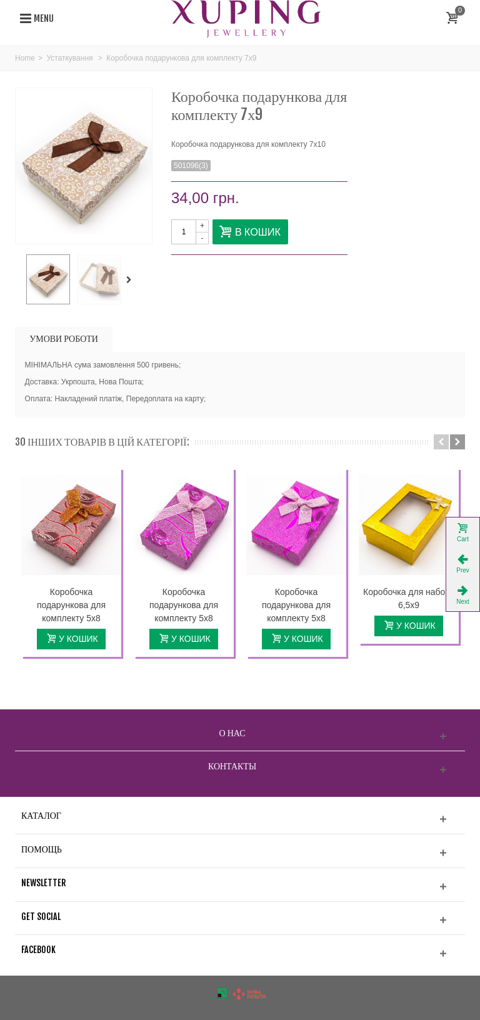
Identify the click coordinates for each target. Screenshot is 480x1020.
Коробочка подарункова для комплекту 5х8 (71, 605)
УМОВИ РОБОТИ (63, 338)
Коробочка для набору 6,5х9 (408, 598)
